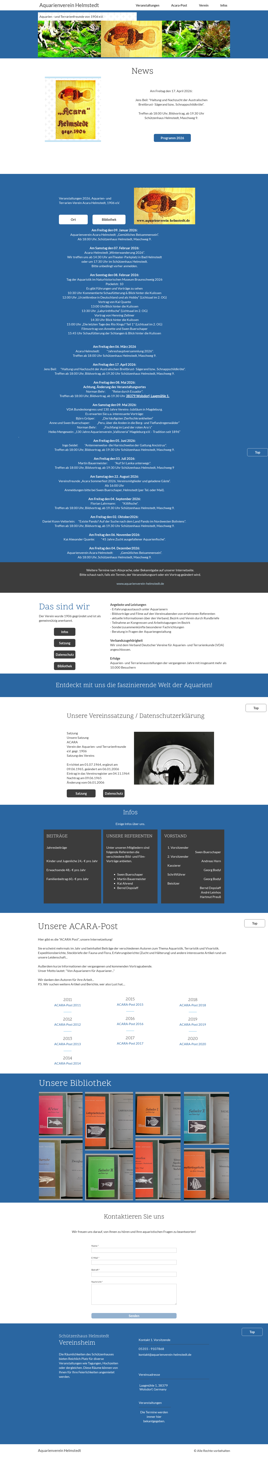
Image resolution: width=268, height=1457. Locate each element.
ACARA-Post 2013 (67, 1044)
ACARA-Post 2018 (192, 1005)
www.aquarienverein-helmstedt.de (140, 583)
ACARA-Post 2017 (130, 1043)
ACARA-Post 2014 (67, 1063)
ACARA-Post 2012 (67, 1024)
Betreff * (95, 1269)
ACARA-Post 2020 (192, 1044)
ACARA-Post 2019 (192, 1024)
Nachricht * (97, 1281)
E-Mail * (95, 1257)
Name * (95, 1245)
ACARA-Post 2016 (130, 1024)
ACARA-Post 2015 (130, 1004)
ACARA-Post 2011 (67, 1005)
